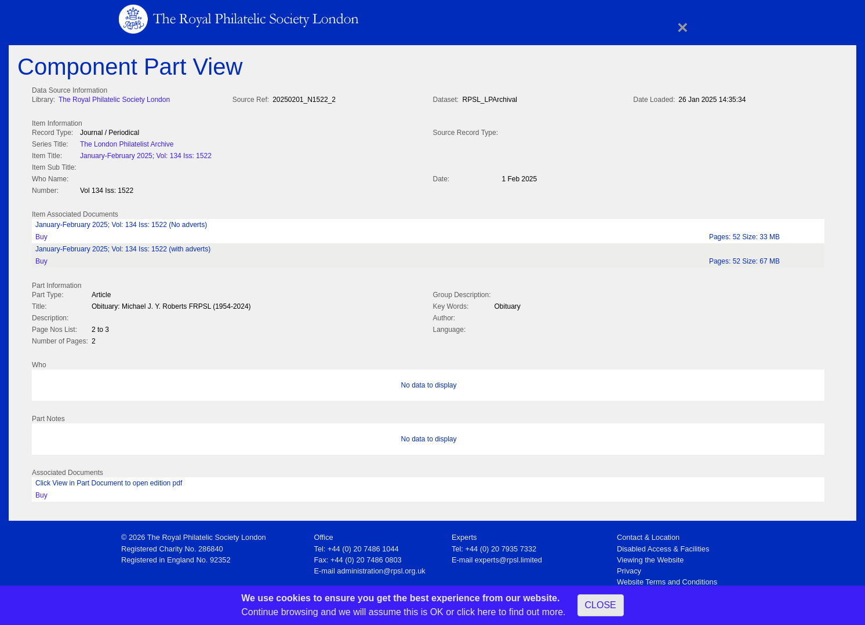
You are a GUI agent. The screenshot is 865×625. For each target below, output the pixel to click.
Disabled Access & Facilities (663, 545)
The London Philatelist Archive (126, 143)
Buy (41, 235)
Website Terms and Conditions (667, 578)
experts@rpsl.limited (508, 556)
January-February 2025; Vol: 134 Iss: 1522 (146, 155)
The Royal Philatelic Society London (114, 100)
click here (476, 612)
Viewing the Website (650, 556)
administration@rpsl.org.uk (381, 567)
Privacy (629, 567)
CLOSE (600, 605)
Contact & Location (648, 533)
